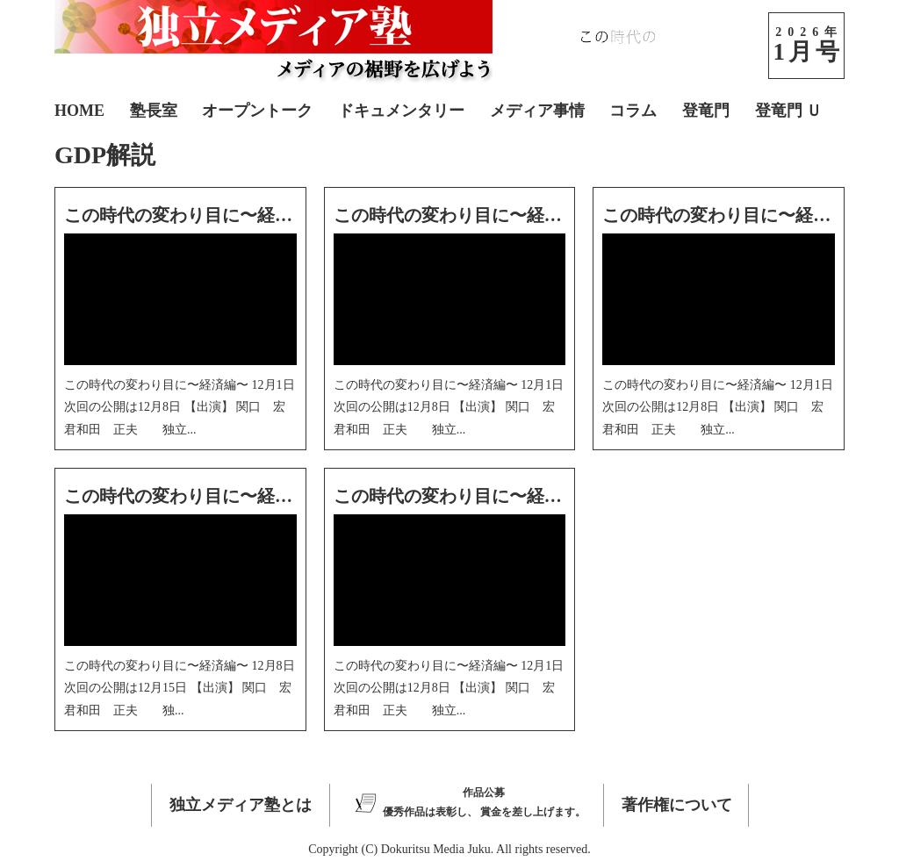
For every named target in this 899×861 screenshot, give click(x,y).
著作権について (677, 805)
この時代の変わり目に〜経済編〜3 (738, 215)
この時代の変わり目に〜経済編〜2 (200, 496)
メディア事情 (537, 110)
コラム (633, 110)
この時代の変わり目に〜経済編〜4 (470, 215)
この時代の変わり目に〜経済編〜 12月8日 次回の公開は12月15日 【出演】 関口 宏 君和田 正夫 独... (179, 687)
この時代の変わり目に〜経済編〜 (465, 496)
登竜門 (706, 110)
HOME (79, 110)
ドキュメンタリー (401, 110)
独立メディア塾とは (240, 805)
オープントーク (257, 110)
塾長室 (153, 110)
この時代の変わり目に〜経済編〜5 (200, 215)
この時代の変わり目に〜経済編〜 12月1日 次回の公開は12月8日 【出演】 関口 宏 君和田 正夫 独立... (179, 406)
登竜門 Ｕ (789, 110)
